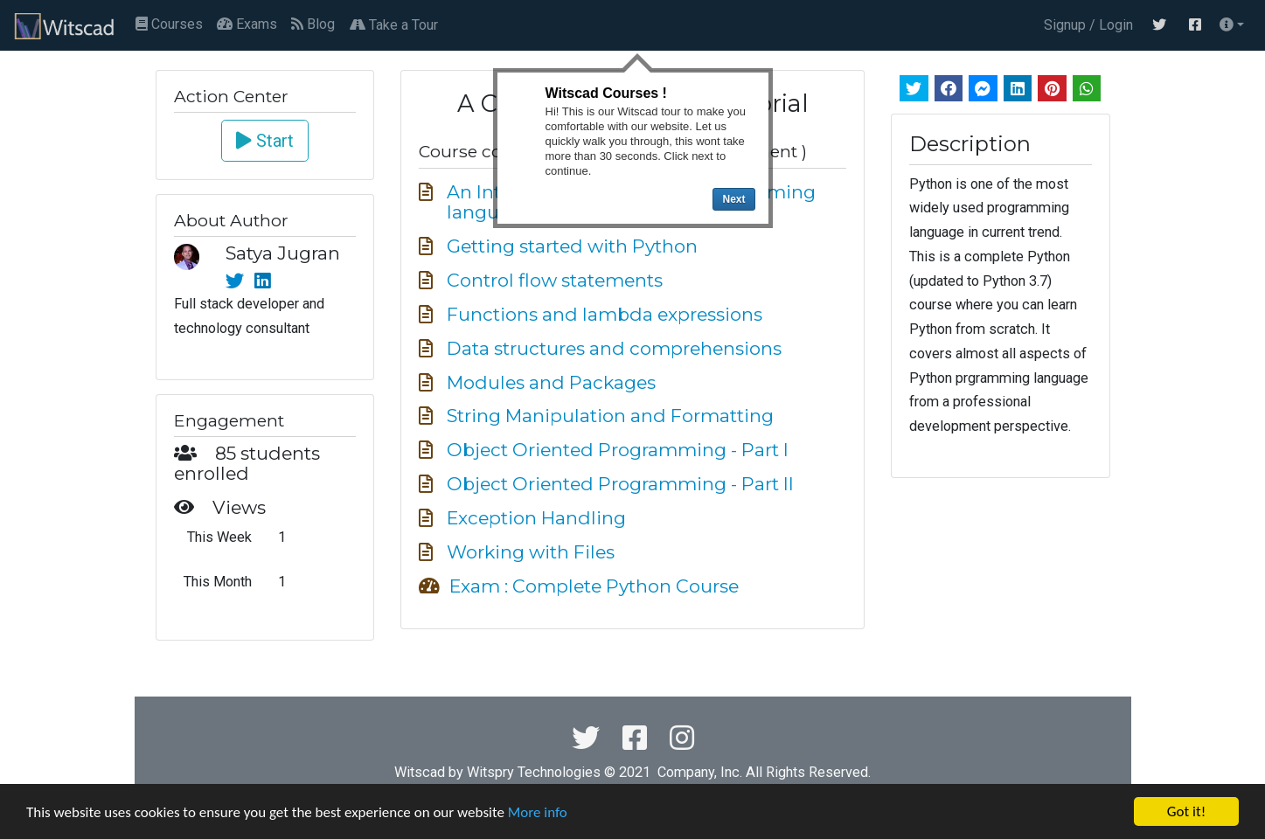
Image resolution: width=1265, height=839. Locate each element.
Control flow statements (555, 280)
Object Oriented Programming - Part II (620, 484)
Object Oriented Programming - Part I (618, 450)
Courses (169, 24)
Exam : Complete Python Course (594, 586)
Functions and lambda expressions (604, 314)
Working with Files (531, 552)
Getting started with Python (572, 246)
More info (537, 812)
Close (757, 83)
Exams (247, 24)
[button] (1232, 25)
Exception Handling (536, 518)
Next (733, 199)
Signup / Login (1085, 25)
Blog (313, 24)
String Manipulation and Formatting (610, 415)
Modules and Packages (551, 382)
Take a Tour (394, 25)
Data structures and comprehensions (614, 348)
